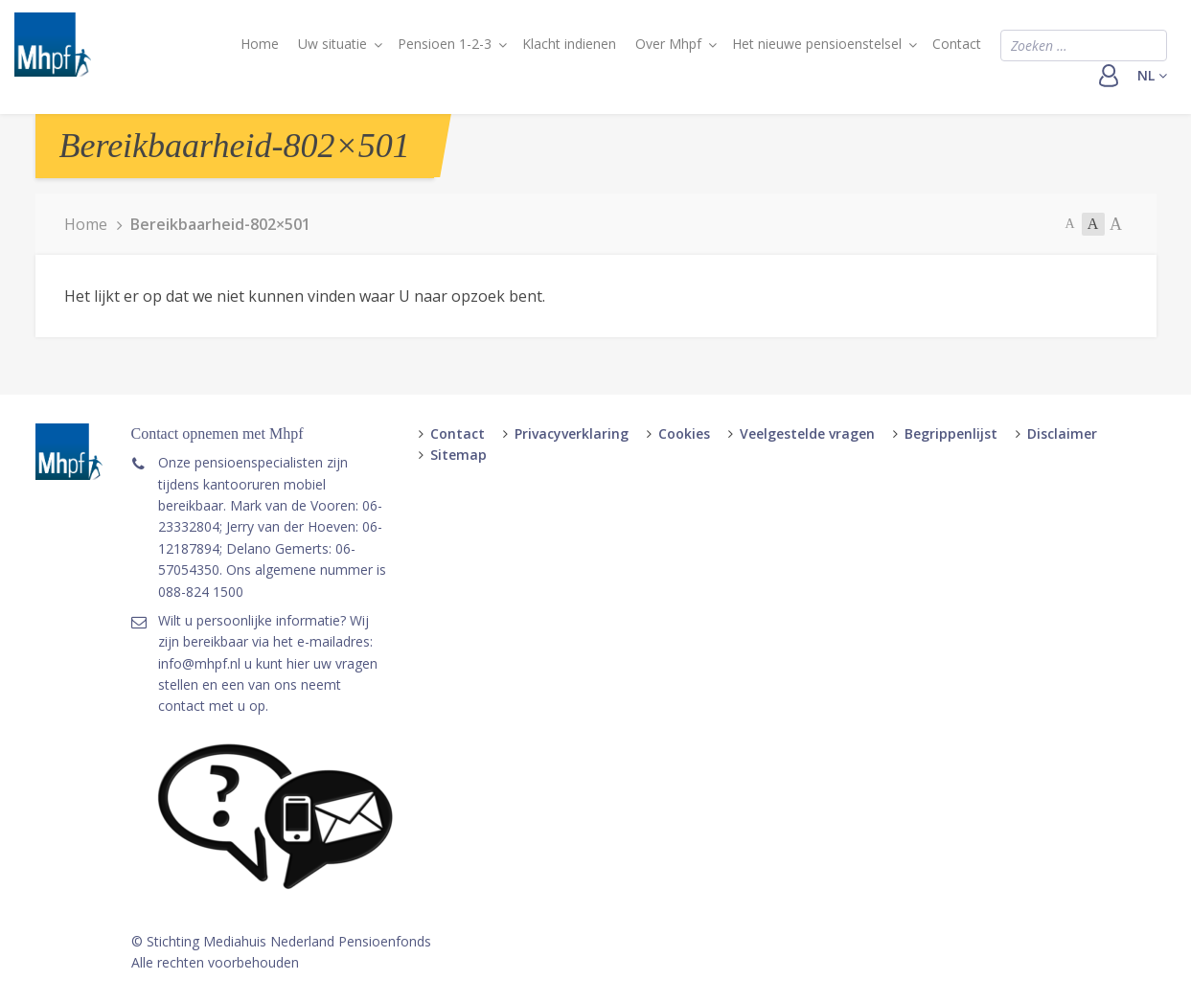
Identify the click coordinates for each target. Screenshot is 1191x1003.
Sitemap (458, 454)
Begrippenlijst (951, 433)
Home (259, 43)
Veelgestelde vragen (807, 433)
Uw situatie (332, 43)
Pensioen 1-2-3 (445, 43)
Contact (956, 43)
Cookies (684, 433)
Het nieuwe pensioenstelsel (817, 43)
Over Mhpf (668, 43)
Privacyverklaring (572, 433)
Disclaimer (1062, 433)
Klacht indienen (569, 43)
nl (1152, 75)
